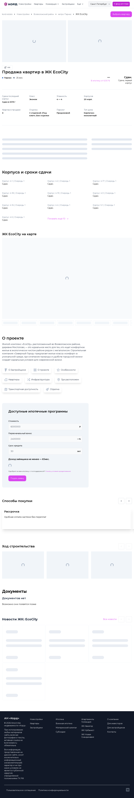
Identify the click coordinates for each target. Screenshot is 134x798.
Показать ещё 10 (58, 218)
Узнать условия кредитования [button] (58, 471)
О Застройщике (15, 370)
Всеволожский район (44, 14)
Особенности (66, 370)
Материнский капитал (66, 727)
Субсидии (60, 732)
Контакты (111, 732)
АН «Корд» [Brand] (11, 718)
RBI (7, 67)
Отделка (52, 389)
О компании (113, 719)
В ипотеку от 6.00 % (100, 80)
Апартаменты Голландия (87, 720)
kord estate (7, 14)
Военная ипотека (64, 723)
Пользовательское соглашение (21, 790)
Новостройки (25, 4)
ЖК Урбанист (87, 730)
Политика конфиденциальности (53, 790)
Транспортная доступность (21, 389)
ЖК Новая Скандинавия (87, 735)
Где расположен (68, 379)
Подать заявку (17, 478)
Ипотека (60, 719)
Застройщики (68, 4)
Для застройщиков (116, 727)
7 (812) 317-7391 (121, 4)
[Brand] (10, 4)
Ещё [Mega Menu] (80, 4)
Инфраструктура (38, 379)
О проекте (41, 370)
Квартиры (38, 4)
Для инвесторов (114, 723)
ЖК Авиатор (87, 726)
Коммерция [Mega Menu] (52, 4)
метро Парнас (64, 14)
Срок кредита (15, 445)
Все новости (110, 619)
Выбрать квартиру (121, 14)
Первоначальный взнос (20, 433)
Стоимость (13, 421)
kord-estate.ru (10, 743)
